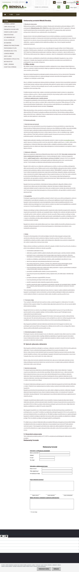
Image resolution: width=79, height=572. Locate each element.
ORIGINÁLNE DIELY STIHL (10, 51)
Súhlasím (56, 569)
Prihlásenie (59, 2)
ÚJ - (76, 2)
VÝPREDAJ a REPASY (9, 24)
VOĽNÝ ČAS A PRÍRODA (10, 67)
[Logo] (14, 7)
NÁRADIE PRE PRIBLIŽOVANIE (11, 45)
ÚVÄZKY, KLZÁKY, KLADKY (11, 32)
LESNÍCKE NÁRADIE (9, 53)
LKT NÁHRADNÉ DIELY (9, 37)
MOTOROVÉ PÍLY (8, 61)
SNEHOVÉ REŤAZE (9, 34)
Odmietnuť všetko (44, 569)
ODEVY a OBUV (8, 56)
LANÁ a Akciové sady (9, 26)
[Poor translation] (5, 536)
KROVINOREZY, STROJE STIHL (11, 59)
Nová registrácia (71, 2)
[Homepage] (5, 14)
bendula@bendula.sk (6, 2)
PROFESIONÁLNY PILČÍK (10, 48)
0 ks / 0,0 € (73, 7)
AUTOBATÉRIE (7, 42)
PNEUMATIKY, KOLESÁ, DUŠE (11, 29)
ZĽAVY (18, 14)
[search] (58, 7)
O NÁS (11, 14)
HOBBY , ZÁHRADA (9, 64)
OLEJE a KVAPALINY (9, 40)
